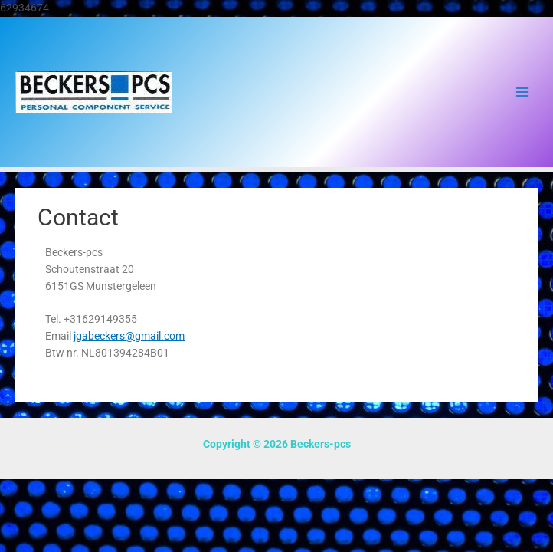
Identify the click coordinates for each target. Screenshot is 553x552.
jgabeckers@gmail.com (129, 336)
